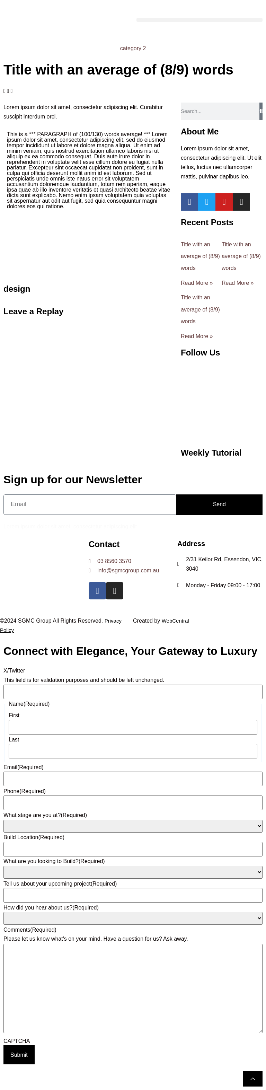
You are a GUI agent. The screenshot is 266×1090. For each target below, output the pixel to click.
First (14, 715)
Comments (29, 930)
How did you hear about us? (51, 908)
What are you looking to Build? (54, 861)
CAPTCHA (16, 1041)
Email (23, 767)
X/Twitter (14, 671)
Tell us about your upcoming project (60, 884)
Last (14, 739)
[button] (199, 20)
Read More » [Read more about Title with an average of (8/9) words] (197, 283)
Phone (24, 791)
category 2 (133, 48)
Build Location (33, 837)
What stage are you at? (45, 815)
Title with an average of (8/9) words (200, 256)
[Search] (261, 111)
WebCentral (175, 621)
